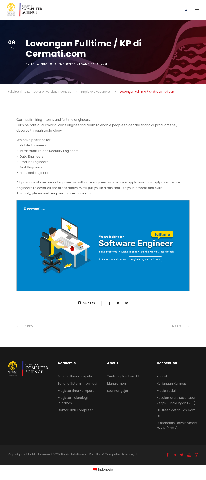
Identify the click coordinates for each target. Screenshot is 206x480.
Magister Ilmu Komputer (77, 390)
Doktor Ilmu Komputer (75, 410)
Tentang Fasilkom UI (123, 376)
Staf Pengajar (117, 390)
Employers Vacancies (76, 64)
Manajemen (116, 383)
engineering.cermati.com (71, 193)
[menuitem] (103, 469)
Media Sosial (166, 390)
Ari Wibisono (41, 64)
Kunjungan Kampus (171, 383)
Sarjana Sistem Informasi (77, 383)
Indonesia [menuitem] (105, 469)
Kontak (162, 376)
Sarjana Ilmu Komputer (76, 376)
